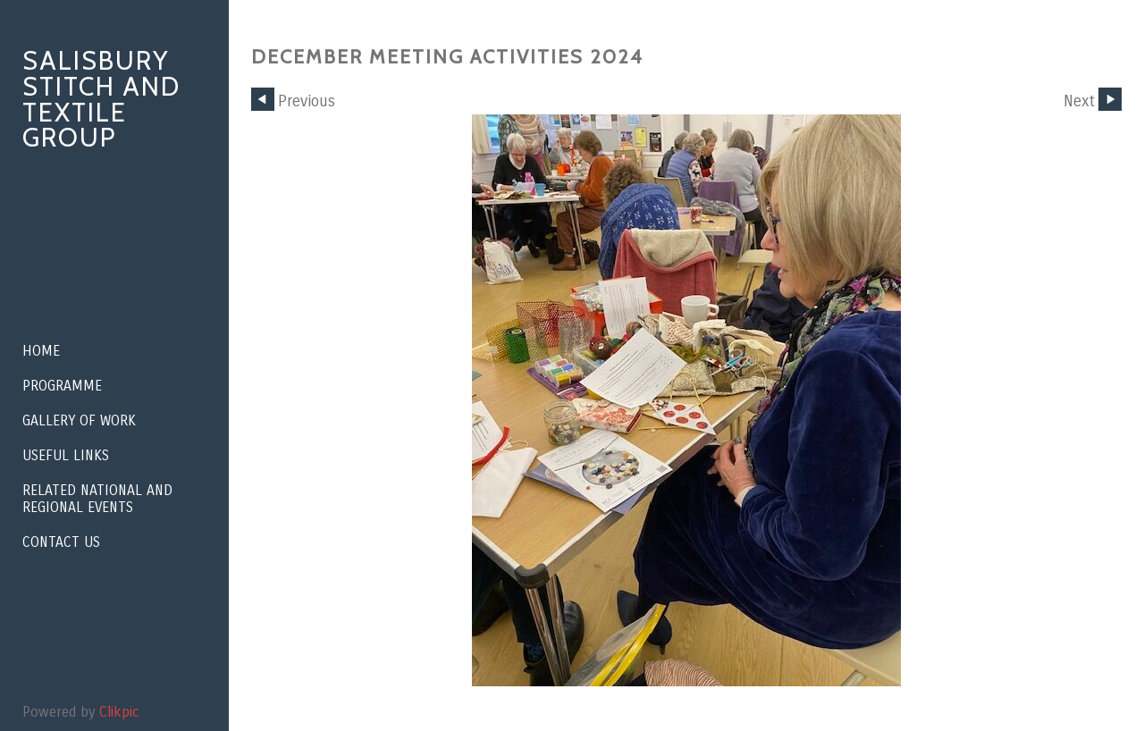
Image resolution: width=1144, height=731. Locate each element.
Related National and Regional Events (97, 499)
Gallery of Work (79, 420)
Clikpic (119, 711)
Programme (62, 385)
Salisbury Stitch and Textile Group (101, 99)
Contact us (61, 542)
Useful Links (65, 455)
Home (41, 350)
